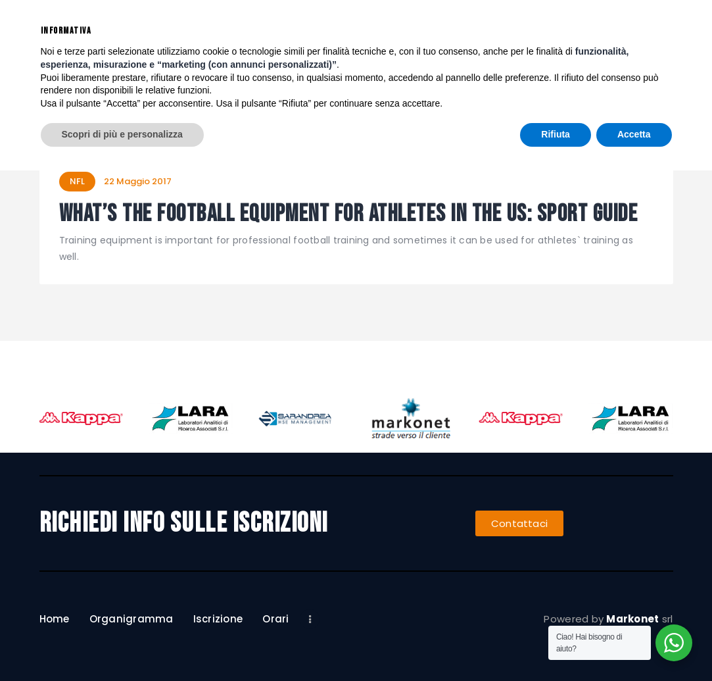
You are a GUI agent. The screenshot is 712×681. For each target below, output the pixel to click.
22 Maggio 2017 (138, 181)
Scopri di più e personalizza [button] (122, 645)
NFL (77, 181)
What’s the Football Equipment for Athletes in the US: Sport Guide (348, 214)
